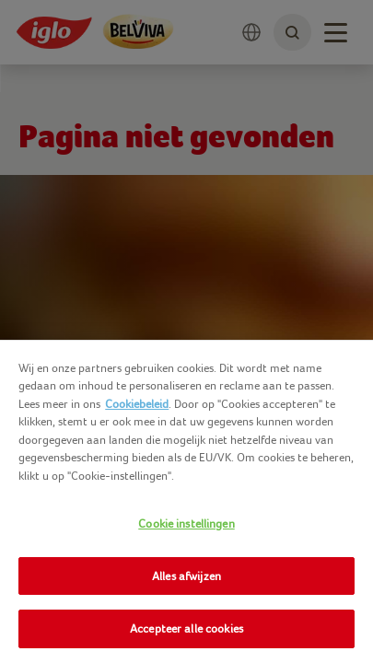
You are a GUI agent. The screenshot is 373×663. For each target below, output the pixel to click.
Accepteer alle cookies (186, 628)
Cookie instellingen (186, 523)
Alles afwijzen (186, 576)
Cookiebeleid (137, 404)
